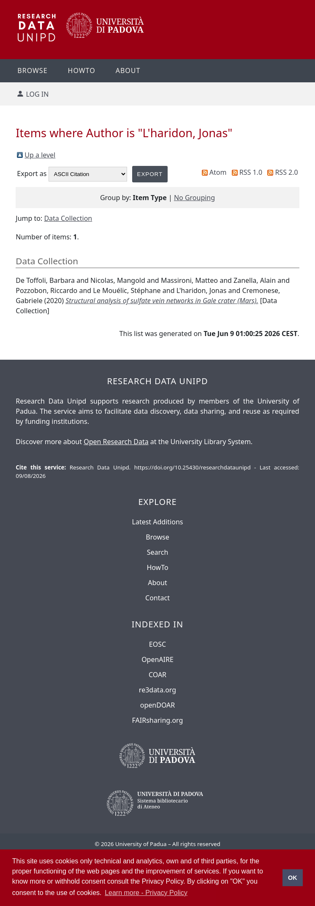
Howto (81, 70)
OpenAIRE (157, 659)
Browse (32, 70)
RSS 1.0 (250, 172)
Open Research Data (116, 441)
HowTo (157, 567)
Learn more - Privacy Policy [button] (146, 892)
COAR (157, 674)
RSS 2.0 (286, 172)
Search (157, 552)
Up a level (39, 155)
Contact (157, 597)
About (128, 70)
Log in (37, 94)
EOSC (157, 644)
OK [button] (292, 877)
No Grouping (194, 197)
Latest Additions (157, 521)
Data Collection (68, 218)
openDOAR (157, 705)
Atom (218, 172)
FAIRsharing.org (157, 720)
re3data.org (157, 689)
